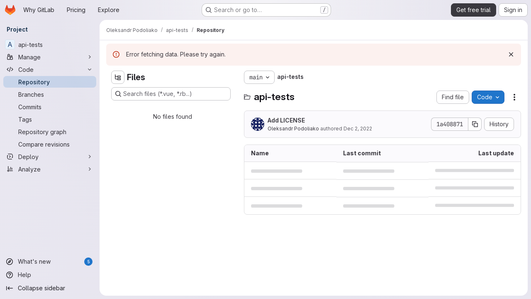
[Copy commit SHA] (475, 124)
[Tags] (49, 119)
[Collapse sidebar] (49, 288)
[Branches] (49, 94)
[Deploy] (49, 156)
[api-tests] (49, 44)
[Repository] (49, 82)
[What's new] (49, 261)
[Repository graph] (49, 131)
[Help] (49, 275)
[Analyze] (49, 169)
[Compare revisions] (49, 144)
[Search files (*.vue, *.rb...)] (171, 93)
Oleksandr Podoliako (293, 128)
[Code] (49, 69)
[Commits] (49, 107)
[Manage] (49, 57)
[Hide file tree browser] (117, 77)
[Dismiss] (511, 54)
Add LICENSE (286, 120)
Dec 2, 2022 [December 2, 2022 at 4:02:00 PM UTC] (357, 128)
